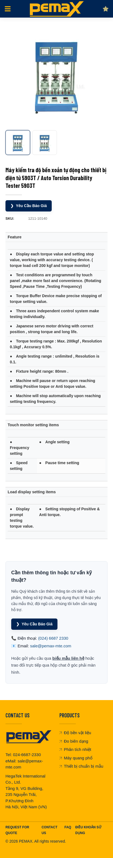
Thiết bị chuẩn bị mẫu (81, 766)
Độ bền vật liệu (75, 732)
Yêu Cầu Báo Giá (28, 206)
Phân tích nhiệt (75, 749)
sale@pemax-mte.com (50, 646)
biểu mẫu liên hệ (68, 658)
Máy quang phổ (75, 758)
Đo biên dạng (73, 741)
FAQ (68, 827)
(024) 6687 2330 (53, 638)
